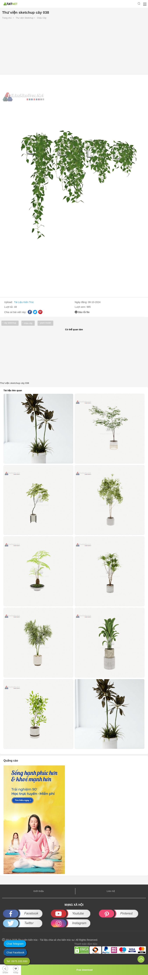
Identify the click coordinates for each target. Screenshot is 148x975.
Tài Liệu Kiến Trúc (24, 302)
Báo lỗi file (84, 312)
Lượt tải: (9, 307)
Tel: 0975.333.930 (16, 961)
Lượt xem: (81, 307)
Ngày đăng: (81, 302)
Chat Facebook (15, 952)
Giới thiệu (38, 891)
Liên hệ (111, 891)
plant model (45, 323)
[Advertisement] (74, 47)
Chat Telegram (14, 943)
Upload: (8, 302)
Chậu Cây (41, 18)
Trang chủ (7, 18)
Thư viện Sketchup (24, 18)
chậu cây (28, 323)
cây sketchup (10, 323)
